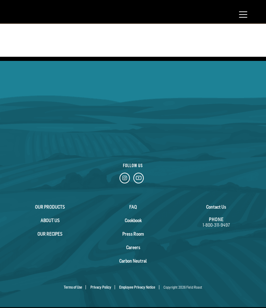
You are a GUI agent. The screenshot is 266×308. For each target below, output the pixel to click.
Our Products (50, 207)
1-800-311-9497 (216, 225)
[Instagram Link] (124, 179)
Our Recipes (49, 234)
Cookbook (133, 220)
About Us (50, 220)
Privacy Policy (100, 287)
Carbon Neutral (133, 261)
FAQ (133, 207)
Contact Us (216, 207)
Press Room (133, 234)
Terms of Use (73, 287)
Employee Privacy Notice (137, 287)
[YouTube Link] (138, 179)
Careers (133, 247)
